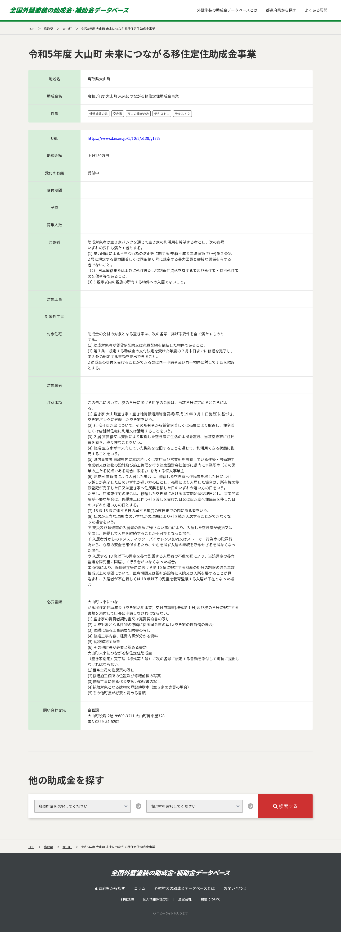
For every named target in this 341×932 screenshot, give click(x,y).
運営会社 (185, 899)
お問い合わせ (235, 888)
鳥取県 (48, 28)
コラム (139, 888)
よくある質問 (316, 10)
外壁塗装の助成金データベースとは (227, 10)
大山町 (67, 28)
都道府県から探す (281, 10)
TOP (31, 28)
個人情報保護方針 (156, 899)
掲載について (210, 899)
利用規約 (127, 899)
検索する (285, 806)
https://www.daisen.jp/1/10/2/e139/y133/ (124, 138)
